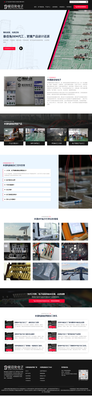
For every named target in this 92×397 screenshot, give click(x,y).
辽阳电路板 (42, 382)
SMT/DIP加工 (35, 143)
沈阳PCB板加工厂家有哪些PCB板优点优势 (71, 323)
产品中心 (47, 7)
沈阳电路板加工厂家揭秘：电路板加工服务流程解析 (29, 347)
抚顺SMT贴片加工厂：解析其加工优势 (27, 323)
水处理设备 (28, 377)
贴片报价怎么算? (11, 180)
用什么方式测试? (11, 199)
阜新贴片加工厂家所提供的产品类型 (69, 335)
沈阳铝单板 (28, 379)
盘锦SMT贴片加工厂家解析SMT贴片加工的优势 (72, 347)
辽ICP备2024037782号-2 (53, 390)
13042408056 (81, 7)
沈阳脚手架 (28, 382)
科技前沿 (62, 7)
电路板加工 (42, 379)
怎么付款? (9, 189)
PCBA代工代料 (57, 143)
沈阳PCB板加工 (43, 372)
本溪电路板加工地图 (74, 390)
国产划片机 (28, 374)
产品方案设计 (13, 143)
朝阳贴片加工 (43, 377)
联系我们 (69, 7)
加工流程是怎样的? (11, 194)
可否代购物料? (10, 185)
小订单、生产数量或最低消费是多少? (16, 170)
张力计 (27, 372)
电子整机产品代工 (78, 143)
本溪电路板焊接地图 (83, 390)
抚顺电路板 (42, 374)
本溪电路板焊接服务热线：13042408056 (47, 301)
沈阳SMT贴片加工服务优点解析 (25, 335)
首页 (35, 7)
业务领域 (54, 7)
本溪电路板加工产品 (9, 48)
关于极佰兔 (41, 7)
